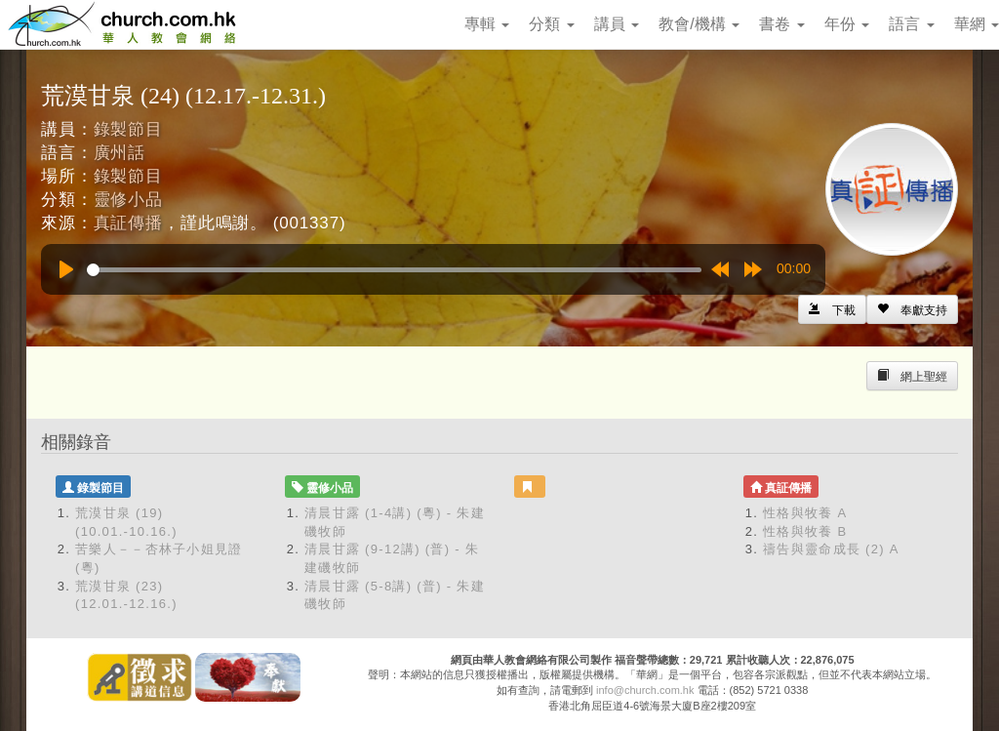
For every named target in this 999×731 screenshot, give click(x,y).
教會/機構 (699, 24)
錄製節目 (128, 129)
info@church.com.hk (645, 690)
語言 (911, 24)
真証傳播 (128, 223)
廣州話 (120, 152)
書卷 (781, 24)
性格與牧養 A (805, 513)
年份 (846, 24)
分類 (551, 24)
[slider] (394, 270)
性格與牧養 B (805, 531)
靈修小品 (128, 199)
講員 (616, 24)
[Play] (66, 269)
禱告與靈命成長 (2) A (831, 549)
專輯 (486, 24)
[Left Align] (912, 309)
